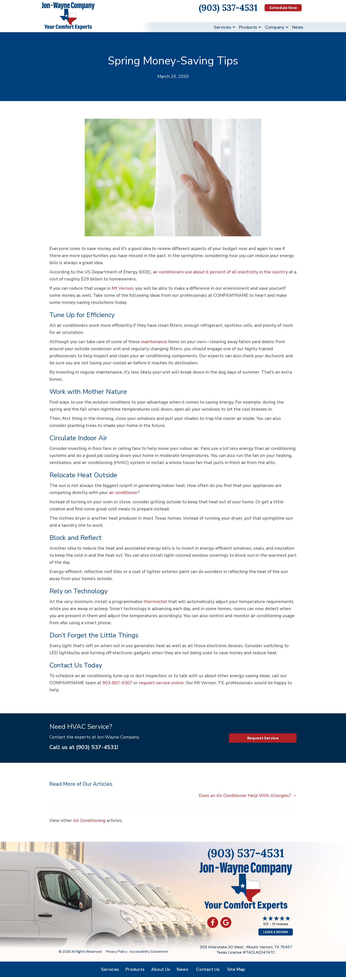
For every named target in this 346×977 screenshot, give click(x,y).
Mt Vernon (122, 288)
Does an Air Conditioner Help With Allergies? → (248, 796)
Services (222, 27)
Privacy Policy (116, 951)
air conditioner (123, 493)
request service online (161, 683)
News (297, 27)
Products (248, 27)
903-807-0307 (117, 683)
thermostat (155, 602)
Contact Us (208, 969)
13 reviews (280, 924)
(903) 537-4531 (96, 747)
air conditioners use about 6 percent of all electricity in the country (220, 272)
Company (274, 27)
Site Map (236, 969)
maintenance (154, 342)
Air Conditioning (89, 820)
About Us (160, 969)
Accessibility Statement (149, 951)
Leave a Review (275, 932)
